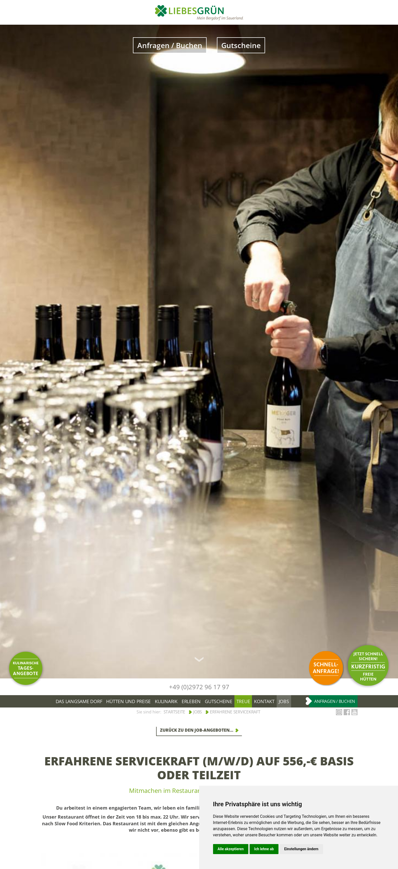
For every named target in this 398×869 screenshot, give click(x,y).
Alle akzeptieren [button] (231, 849)
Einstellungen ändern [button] (301, 849)
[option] (199, 351)
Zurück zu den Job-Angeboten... (196, 730)
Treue (243, 701)
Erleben (191, 701)
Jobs (284, 701)
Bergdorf (50, 701)
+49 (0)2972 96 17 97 (199, 687)
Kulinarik (166, 701)
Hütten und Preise (128, 701)
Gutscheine (241, 45)
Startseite (174, 712)
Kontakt (264, 701)
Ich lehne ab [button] (264, 849)
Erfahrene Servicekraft (235, 712)
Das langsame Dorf (79, 701)
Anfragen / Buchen (169, 45)
